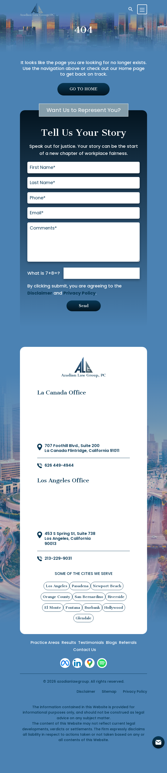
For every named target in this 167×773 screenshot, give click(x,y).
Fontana (73, 608)
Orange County (56, 597)
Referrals (128, 643)
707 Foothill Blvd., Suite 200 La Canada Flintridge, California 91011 (82, 449)
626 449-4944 (59, 466)
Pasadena (80, 586)
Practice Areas (45, 643)
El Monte (52, 608)
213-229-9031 (58, 559)
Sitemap (109, 692)
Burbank (92, 608)
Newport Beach (107, 586)
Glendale (83, 619)
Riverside (116, 597)
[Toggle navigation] (142, 9)
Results (69, 643)
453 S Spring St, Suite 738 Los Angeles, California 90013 (70, 539)
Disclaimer (39, 293)
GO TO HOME (84, 89)
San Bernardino (89, 597)
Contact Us (84, 650)
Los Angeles (56, 586)
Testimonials (91, 643)
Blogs (111, 643)
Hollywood (113, 608)
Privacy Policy (79, 293)
